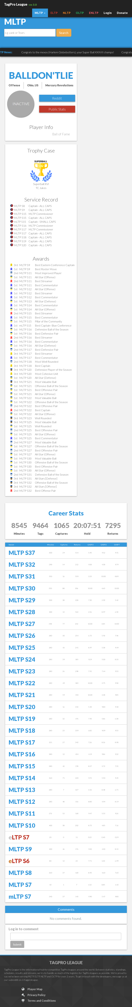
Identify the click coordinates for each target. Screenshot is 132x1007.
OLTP (80, 12)
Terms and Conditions (38, 1000)
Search (63, 33)
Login (108, 12)
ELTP (54, 12)
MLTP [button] (40, 12)
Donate (122, 12)
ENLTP (93, 12)
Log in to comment (23, 929)
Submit (17, 944)
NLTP (67, 12)
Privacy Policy (33, 995)
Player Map (31, 989)
